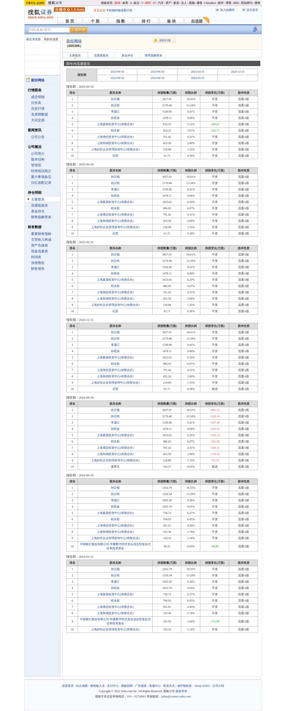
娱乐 (136, 3)
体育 (125, 3)
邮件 (221, 3)
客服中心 (155, 686)
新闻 (117, 3)
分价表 (36, 103)
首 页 (69, 21)
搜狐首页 (107, 3)
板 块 (171, 21)
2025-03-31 (197, 71)
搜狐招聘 (127, 686)
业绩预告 (38, 263)
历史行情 (38, 108)
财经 (148, 3)
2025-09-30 (117, 71)
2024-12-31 (238, 71)
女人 (184, 3)
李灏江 (115, 111)
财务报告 (38, 268)
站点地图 (82, 686)
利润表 (36, 257)
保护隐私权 (184, 686)
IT (154, 3)
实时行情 (165, 40)
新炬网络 (74, 41)
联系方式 (169, 686)
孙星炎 (115, 118)
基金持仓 (38, 211)
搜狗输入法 (97, 686)
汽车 (161, 3)
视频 (192, 3)
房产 (168, 3)
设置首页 (68, 686)
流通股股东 (39, 205)
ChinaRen (210, 3)
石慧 (115, 155)
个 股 (95, 21)
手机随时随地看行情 (119, 10)
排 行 (146, 21)
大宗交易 (38, 120)
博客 (229, 3)
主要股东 (38, 199)
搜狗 (257, 3)
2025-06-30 (157, 71)
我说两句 (247, 3)
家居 (176, 3)
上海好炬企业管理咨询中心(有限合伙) (115, 149)
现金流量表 (39, 251)
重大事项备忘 (41, 177)
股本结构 (38, 159)
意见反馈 (99, 10)
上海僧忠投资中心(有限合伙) (115, 137)
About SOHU (202, 686)
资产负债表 (39, 245)
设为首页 (252, 10)
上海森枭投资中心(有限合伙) (115, 124)
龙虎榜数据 (39, 114)
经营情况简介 (41, 171)
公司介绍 (218, 686)
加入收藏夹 (227, 10)
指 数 (120, 21)
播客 (199, 3)
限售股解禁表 (41, 217)
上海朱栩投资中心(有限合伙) (115, 143)
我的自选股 (51, 39)
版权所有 (181, 691)
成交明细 (38, 97)
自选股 (197, 21)
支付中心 (113, 686)
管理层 (36, 165)
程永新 (115, 130)
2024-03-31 (197, 78)
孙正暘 (115, 99)
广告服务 (141, 686)
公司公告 (38, 137)
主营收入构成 (41, 239)
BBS (236, 3)
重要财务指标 (41, 234)
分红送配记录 (41, 183)
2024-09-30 (117, 78)
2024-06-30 (157, 78)
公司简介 (38, 153)
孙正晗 (115, 105)
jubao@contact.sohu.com (176, 696)
